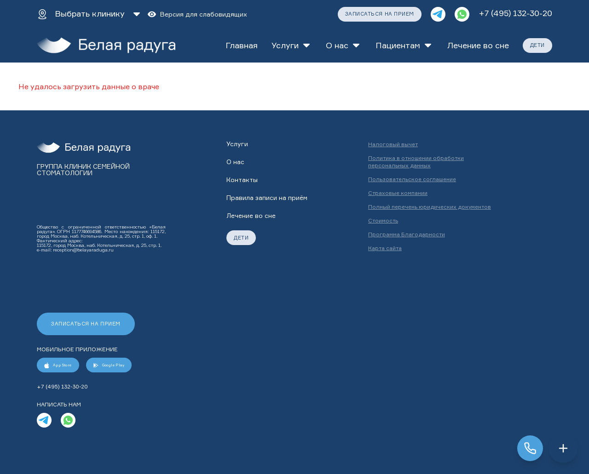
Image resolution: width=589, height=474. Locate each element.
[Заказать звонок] (530, 448)
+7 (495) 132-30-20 (515, 13)
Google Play (108, 365)
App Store (58, 365)
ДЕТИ (537, 45)
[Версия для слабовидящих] (197, 14)
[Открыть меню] (563, 448)
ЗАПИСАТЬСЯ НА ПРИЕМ (379, 14)
